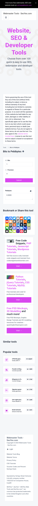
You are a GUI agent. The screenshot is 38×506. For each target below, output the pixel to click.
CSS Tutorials (11, 463)
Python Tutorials (20, 278)
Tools (4, 147)
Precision (9, 170)
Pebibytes (8, 191)
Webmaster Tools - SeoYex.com (17, 13)
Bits (7, 160)
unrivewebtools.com (24, 5)
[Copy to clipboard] (30, 191)
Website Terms (12, 457)
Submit (18, 180)
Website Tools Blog (13, 454)
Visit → (19, 266)
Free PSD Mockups (17, 308)
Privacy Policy (11, 460)
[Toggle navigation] (6, 17)
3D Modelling (14, 311)
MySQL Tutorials (16, 287)
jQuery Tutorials (15, 282)
